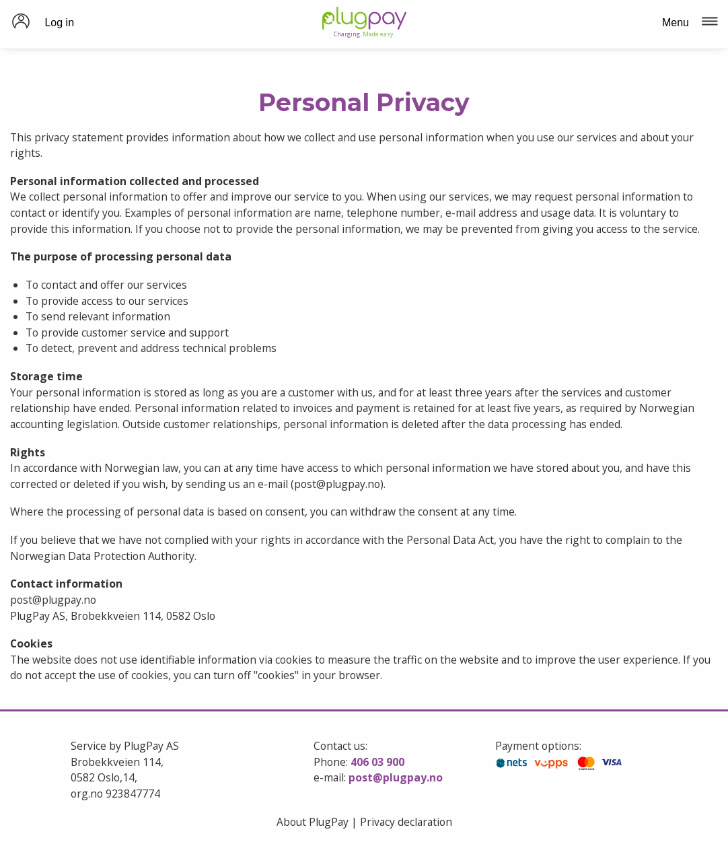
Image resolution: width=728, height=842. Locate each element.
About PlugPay (313, 821)
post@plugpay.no (396, 777)
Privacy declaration (406, 821)
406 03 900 (377, 762)
